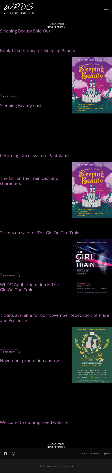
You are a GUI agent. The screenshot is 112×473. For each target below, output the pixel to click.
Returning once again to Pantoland (34, 155)
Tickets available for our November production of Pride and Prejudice (54, 317)
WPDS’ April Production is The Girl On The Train (29, 287)
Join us (107, 453)
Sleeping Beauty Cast (21, 105)
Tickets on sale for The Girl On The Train (39, 233)
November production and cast (31, 360)
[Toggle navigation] (106, 8)
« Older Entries (56, 23)
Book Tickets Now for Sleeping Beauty (37, 50)
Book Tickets (10, 96)
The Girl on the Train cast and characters (29, 180)
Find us (84, 453)
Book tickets (10, 275)
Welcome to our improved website (34, 422)
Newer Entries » (56, 27)
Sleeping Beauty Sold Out (25, 31)
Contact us (95, 453)
